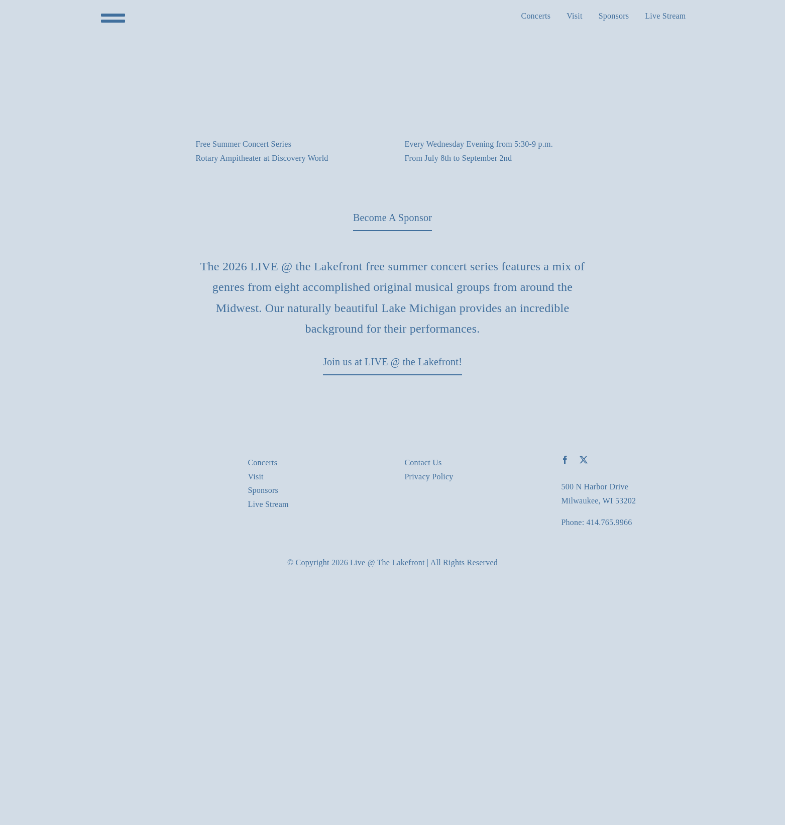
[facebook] (565, 460)
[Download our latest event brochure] (392, 218)
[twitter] (584, 460)
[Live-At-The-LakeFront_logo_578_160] (157, 459)
